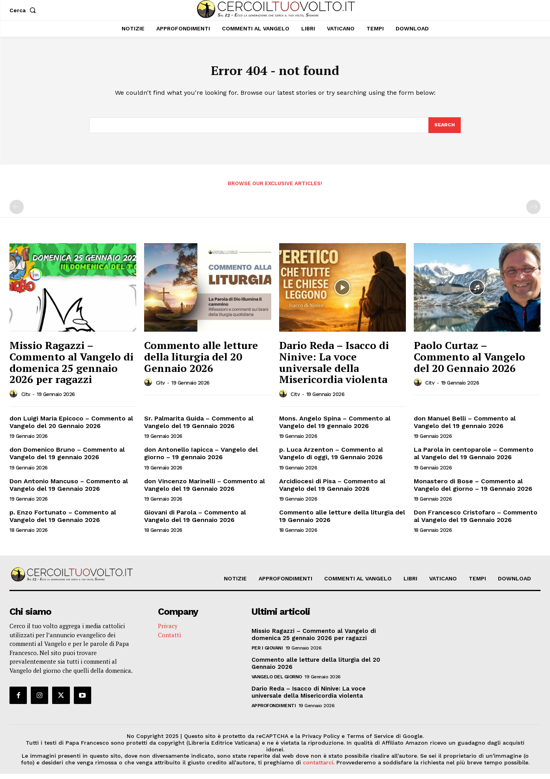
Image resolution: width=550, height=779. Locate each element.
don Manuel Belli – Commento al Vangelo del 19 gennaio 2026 (465, 427)
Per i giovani (267, 653)
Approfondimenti (274, 710)
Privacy (168, 631)
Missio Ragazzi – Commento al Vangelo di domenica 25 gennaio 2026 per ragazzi (71, 367)
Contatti (169, 640)
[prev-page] (16, 212)
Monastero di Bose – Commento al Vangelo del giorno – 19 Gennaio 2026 (473, 489)
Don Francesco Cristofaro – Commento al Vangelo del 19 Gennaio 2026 (475, 521)
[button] (24, 10)
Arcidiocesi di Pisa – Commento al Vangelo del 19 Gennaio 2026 (332, 489)
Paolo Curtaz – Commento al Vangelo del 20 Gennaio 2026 (469, 361)
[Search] (444, 129)
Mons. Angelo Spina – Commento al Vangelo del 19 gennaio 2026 (334, 427)
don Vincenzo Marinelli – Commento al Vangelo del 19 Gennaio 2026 (204, 489)
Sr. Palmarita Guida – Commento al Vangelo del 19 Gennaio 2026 (198, 427)
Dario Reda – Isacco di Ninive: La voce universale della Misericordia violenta (334, 367)
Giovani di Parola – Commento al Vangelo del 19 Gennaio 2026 (195, 521)
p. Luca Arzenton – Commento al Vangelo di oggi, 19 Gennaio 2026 (331, 458)
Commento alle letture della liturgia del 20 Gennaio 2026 (201, 361)
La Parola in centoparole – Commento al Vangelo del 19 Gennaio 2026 (473, 458)
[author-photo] (14, 399)
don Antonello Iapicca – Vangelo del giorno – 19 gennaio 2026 (201, 458)
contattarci (318, 767)
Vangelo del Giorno (277, 682)
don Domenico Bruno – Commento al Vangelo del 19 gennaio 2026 (67, 458)
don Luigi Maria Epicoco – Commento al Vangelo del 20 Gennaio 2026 (71, 427)
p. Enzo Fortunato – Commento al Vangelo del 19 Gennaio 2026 (62, 521)
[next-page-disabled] (533, 212)
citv (25, 399)
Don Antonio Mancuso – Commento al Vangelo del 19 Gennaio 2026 (68, 489)
